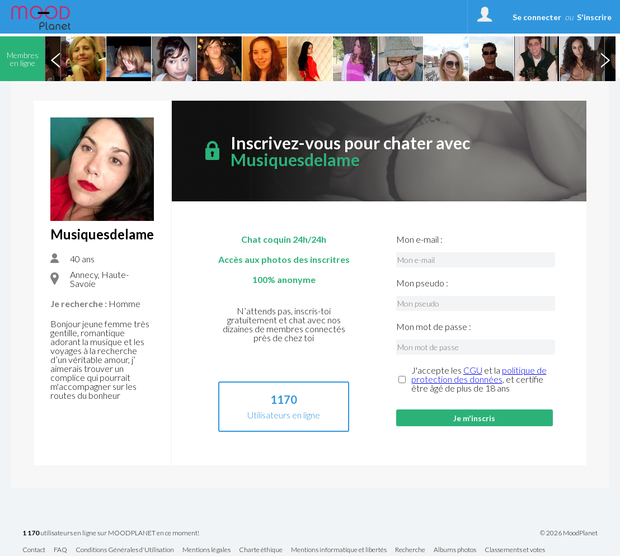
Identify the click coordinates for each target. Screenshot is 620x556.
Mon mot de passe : (433, 326)
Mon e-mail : (419, 239)
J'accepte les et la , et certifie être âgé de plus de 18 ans (479, 379)
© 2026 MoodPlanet (569, 533)
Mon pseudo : (422, 283)
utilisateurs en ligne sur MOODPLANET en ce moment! (110, 533)
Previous (55, 58)
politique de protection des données (479, 374)
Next (605, 58)
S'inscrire (594, 17)
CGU (472, 370)
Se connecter (537, 17)
